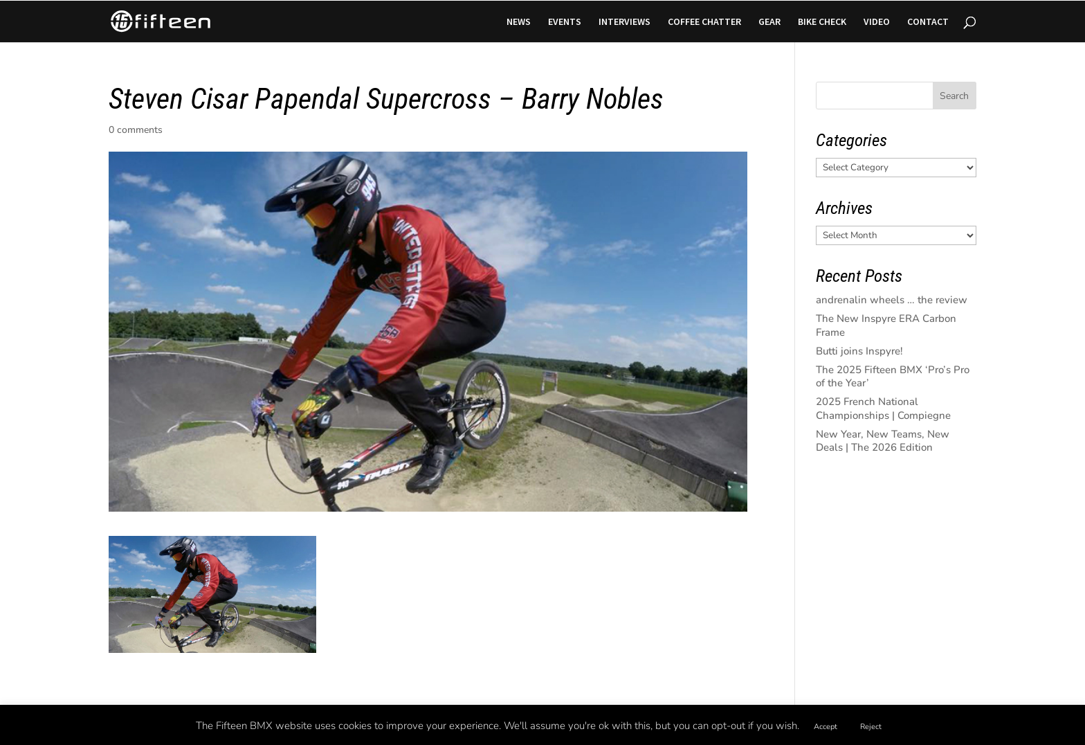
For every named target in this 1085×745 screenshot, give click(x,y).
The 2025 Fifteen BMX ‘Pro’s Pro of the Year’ (892, 377)
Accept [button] (825, 726)
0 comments (136, 129)
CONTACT (928, 22)
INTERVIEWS (624, 22)
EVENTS (564, 22)
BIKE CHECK (822, 22)
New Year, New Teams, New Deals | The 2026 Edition (882, 441)
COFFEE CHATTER (704, 22)
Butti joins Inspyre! (859, 351)
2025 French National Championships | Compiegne (883, 408)
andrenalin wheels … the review (891, 300)
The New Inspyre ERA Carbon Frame (886, 325)
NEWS (519, 22)
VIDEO (877, 22)
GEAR (769, 22)
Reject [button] (871, 726)
